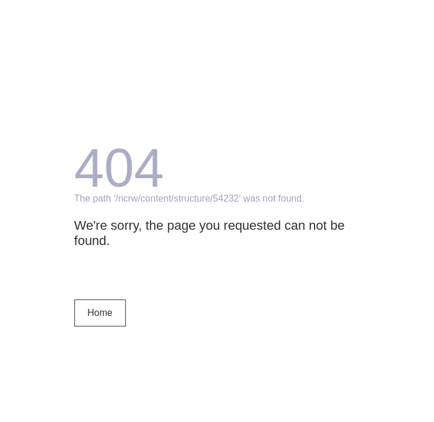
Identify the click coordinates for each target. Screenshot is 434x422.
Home (99, 313)
